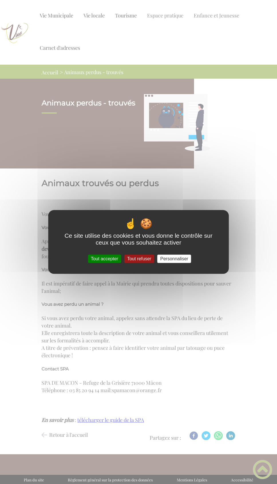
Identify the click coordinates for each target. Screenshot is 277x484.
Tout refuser (139, 258)
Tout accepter (104, 258)
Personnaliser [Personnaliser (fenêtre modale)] (174, 258)
